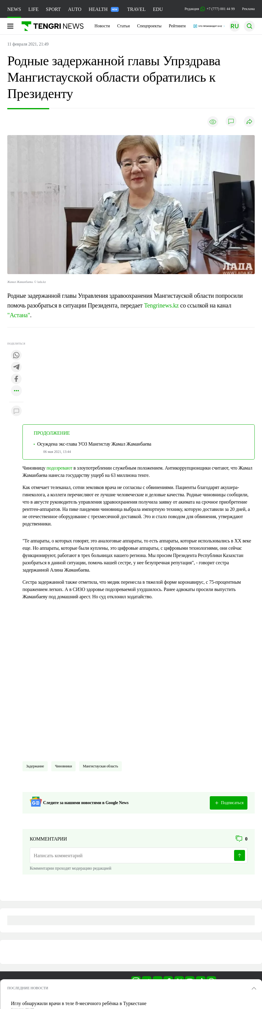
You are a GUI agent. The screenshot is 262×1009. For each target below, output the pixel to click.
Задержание (35, 766)
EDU (158, 9)
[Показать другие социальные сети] (16, 391)
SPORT (53, 9)
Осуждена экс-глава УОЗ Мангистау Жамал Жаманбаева (94, 444)
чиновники (63, 766)
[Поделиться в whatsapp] (16, 356)
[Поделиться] (249, 122)
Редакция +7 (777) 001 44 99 (210, 9)
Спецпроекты (149, 26)
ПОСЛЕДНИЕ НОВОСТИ (27, 988)
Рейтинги (177, 26)
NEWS (14, 9)
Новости (102, 26)
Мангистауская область (100, 766)
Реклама (248, 9)
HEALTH (104, 9)
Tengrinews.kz (161, 305)
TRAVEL (136, 9)
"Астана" (18, 315)
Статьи (123, 26)
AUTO (74, 9)
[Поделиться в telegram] (16, 367)
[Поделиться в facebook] (16, 379)
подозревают (59, 468)
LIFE (33, 9)
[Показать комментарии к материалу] (16, 411)
